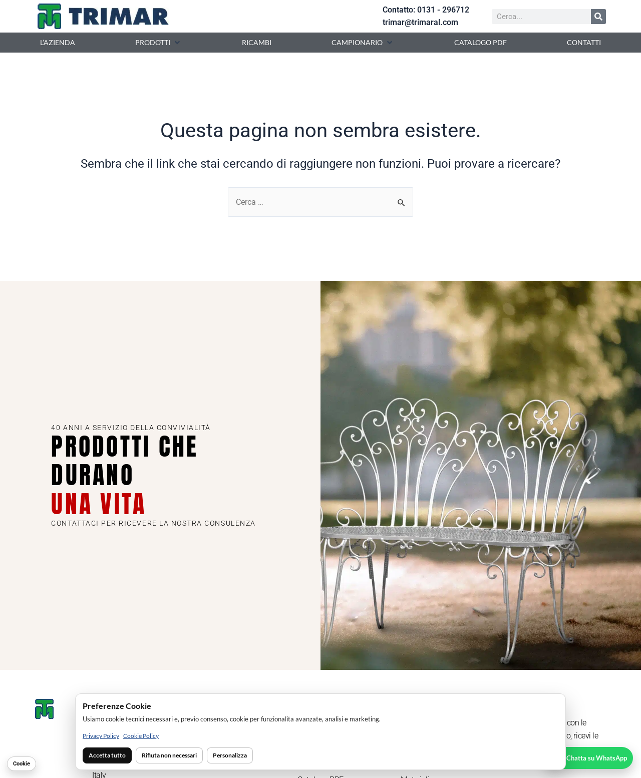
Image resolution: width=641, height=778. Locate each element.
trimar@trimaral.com (420, 22)
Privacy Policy (101, 735)
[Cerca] (598, 16)
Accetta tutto (107, 755)
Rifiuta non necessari (169, 755)
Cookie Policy (141, 735)
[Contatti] (584, 43)
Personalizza (230, 755)
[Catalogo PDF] (480, 43)
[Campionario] (363, 43)
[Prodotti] (158, 43)
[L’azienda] (57, 43)
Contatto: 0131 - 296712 (426, 10)
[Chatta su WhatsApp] (588, 758)
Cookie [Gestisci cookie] (21, 763)
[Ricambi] (256, 43)
